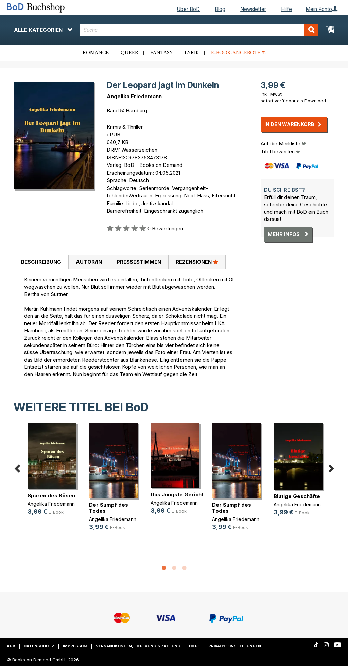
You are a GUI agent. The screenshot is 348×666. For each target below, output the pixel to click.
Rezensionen (197, 261)
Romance (96, 53)
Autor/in (89, 262)
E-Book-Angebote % (238, 53)
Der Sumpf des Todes (108, 508)
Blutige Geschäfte (297, 496)
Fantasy (161, 53)
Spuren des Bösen (51, 495)
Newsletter (253, 9)
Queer (129, 53)
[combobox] (199, 30)
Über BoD (188, 9)
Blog (220, 9)
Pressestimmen (139, 262)
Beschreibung (41, 262)
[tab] (41, 262)
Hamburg (136, 110)
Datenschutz (39, 646)
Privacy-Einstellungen (234, 646)
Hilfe (286, 9)
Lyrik (192, 53)
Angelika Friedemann (134, 96)
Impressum (75, 646)
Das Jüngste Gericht (177, 494)
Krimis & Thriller (125, 127)
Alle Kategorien (43, 30)
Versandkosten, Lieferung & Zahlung (138, 646)
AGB (11, 646)
